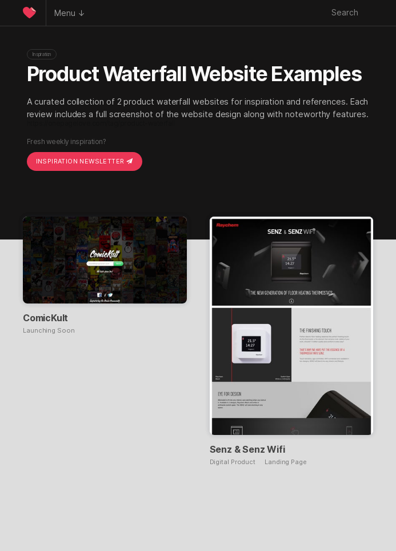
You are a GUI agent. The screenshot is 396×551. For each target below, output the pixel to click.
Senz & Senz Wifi (247, 449)
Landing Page (286, 462)
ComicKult (45, 318)
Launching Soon (49, 331)
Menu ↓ (69, 13)
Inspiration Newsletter (84, 161)
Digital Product (233, 462)
